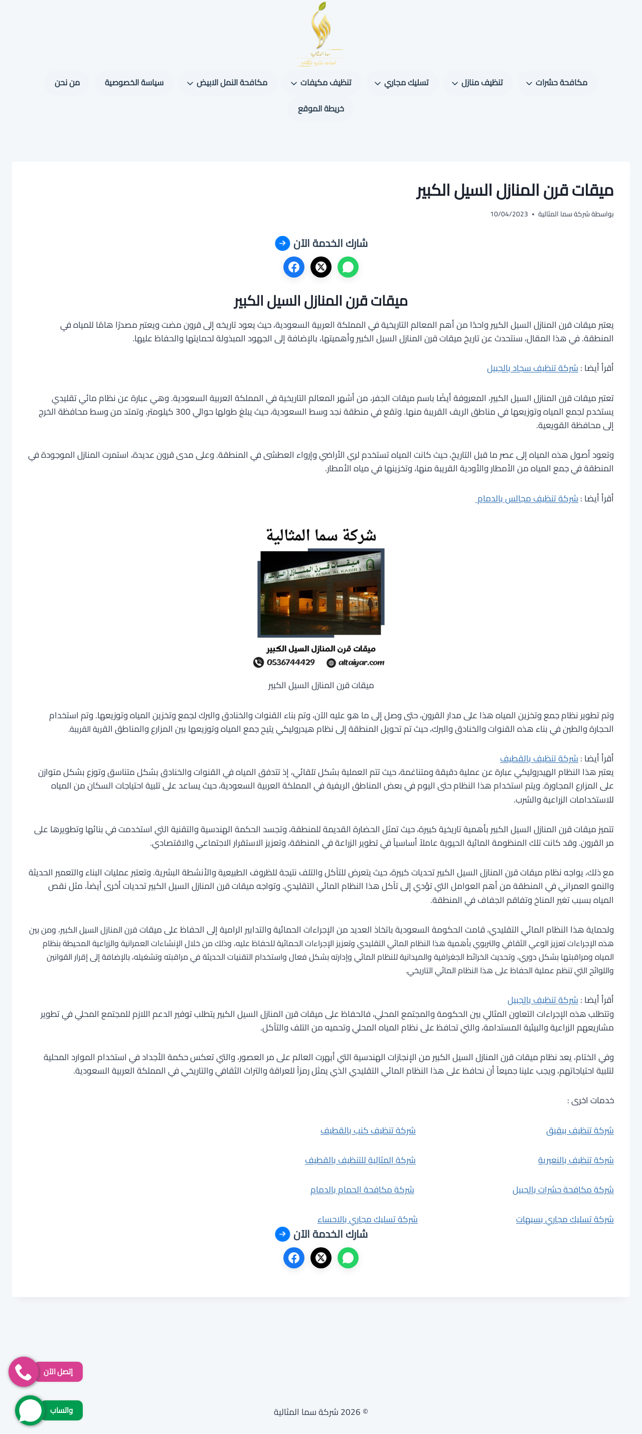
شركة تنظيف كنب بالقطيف (368, 1130)
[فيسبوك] (293, 267)
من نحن (67, 82)
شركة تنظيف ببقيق (580, 1130)
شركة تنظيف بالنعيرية (576, 1160)
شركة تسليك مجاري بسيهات (565, 1219)
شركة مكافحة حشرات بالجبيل (563, 1190)
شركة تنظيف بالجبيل (543, 1000)
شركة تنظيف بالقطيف (539, 758)
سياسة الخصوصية (134, 82)
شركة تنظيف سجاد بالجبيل (532, 368)
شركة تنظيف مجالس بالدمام (526, 498)
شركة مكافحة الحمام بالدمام (362, 1190)
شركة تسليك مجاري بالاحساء (367, 1219)
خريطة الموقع (321, 108)
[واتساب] (348, 267)
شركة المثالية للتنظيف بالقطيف (360, 1160)
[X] (321, 267)
